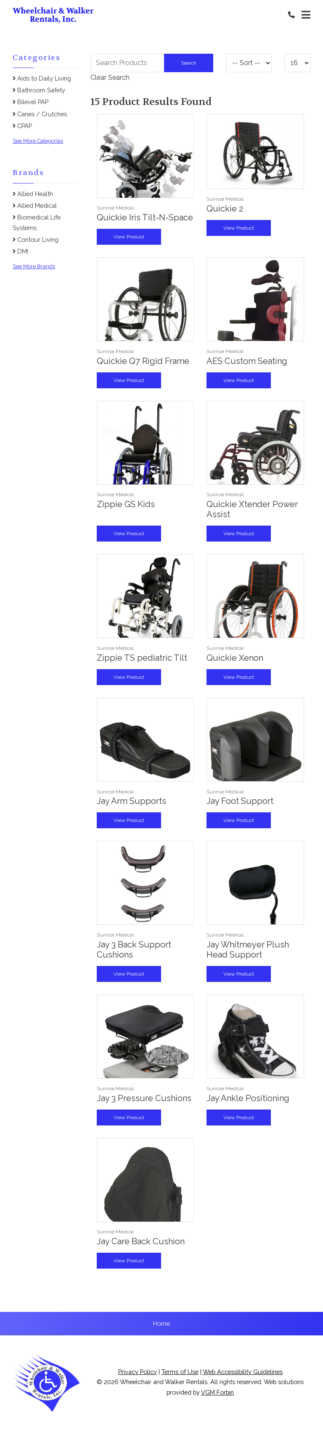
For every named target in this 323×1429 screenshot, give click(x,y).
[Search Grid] (152, 63)
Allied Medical (35, 205)
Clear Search (110, 77)
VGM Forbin (217, 1392)
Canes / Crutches (40, 114)
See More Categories (38, 141)
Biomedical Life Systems (37, 222)
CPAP (22, 125)
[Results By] (297, 63)
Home (161, 1323)
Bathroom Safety (39, 90)
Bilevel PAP (30, 101)
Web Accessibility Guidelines (243, 1371)
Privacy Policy (137, 1371)
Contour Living (35, 239)
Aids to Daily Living (42, 78)
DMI (20, 251)
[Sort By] (248, 63)
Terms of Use (180, 1371)
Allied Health (33, 193)
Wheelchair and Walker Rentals (163, 1381)
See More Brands (34, 266)
